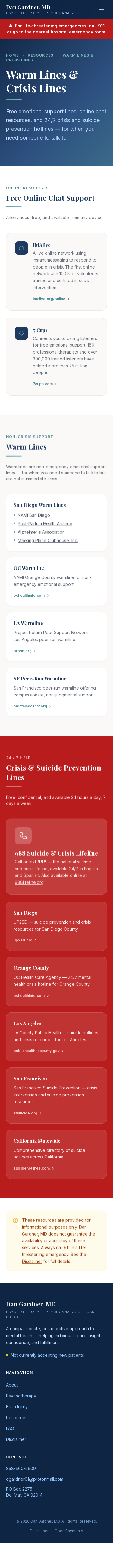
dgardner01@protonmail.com (34, 1479)
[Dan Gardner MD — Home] (43, 10)
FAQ (10, 1428)
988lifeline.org (29, 884)
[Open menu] (101, 9)
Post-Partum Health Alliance (45, 525)
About (12, 1384)
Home (12, 55)
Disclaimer (32, 1263)
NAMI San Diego (34, 517)
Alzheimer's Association (41, 534)
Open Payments (69, 1531)
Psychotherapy (21, 1395)
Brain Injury (17, 1406)
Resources (40, 55)
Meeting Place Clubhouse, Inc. (48, 542)
